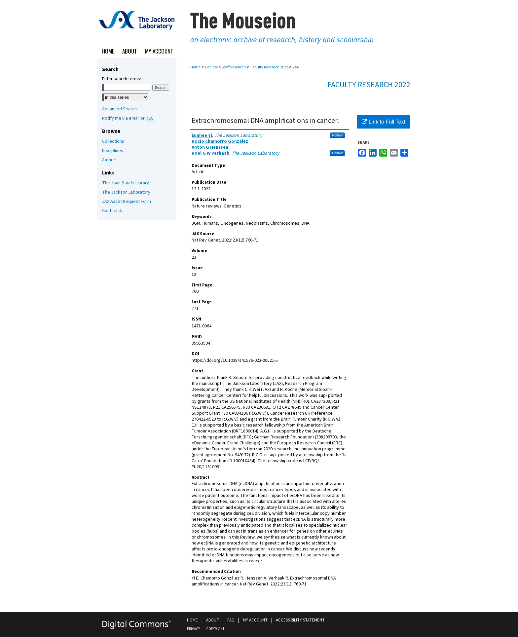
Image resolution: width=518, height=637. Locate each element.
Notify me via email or (128, 118)
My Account (255, 620)
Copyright (215, 628)
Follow (337, 135)
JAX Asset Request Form (126, 201)
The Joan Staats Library (125, 183)
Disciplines (112, 150)
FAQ (231, 620)
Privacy (193, 628)
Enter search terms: (121, 79)
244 (296, 67)
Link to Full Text (383, 122)
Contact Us (113, 210)
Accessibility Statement (300, 620)
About (212, 620)
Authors (110, 160)
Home (195, 67)
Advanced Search (119, 109)
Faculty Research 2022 (269, 67)
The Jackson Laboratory (126, 192)
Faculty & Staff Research (225, 67)
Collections (113, 141)
